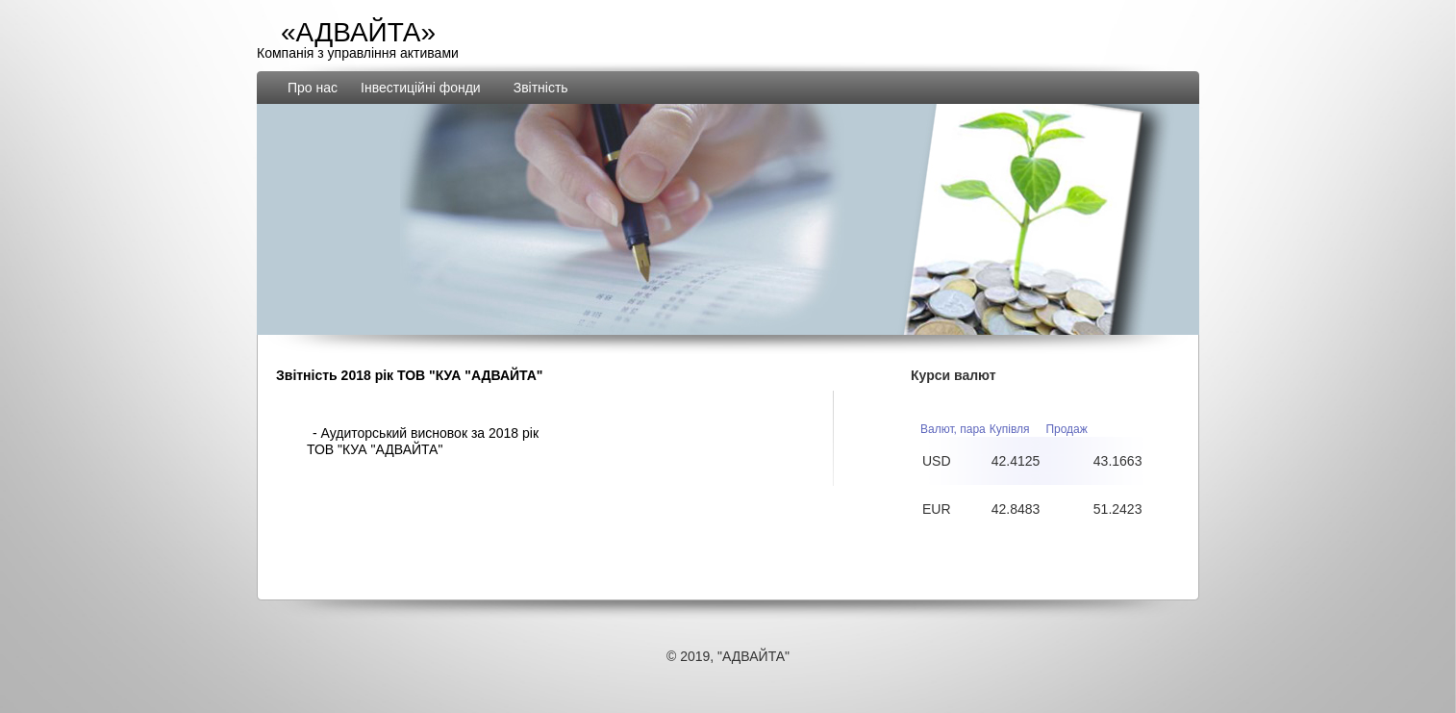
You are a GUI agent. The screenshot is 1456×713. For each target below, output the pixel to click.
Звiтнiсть (541, 87)
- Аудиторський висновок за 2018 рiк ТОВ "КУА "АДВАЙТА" (423, 441)
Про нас (313, 87)
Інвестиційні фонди (421, 87)
